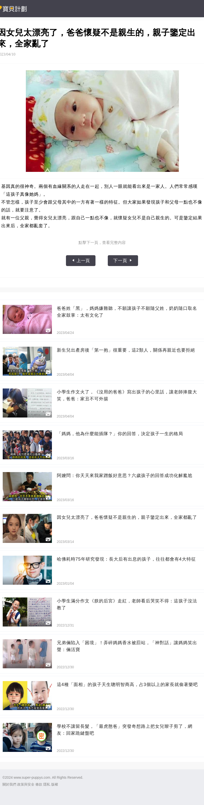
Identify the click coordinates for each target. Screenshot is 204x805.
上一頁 (80, 260)
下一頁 (123, 260)
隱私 (46, 784)
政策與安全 (25, 784)
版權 (54, 784)
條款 (38, 784)
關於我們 (9, 784)
